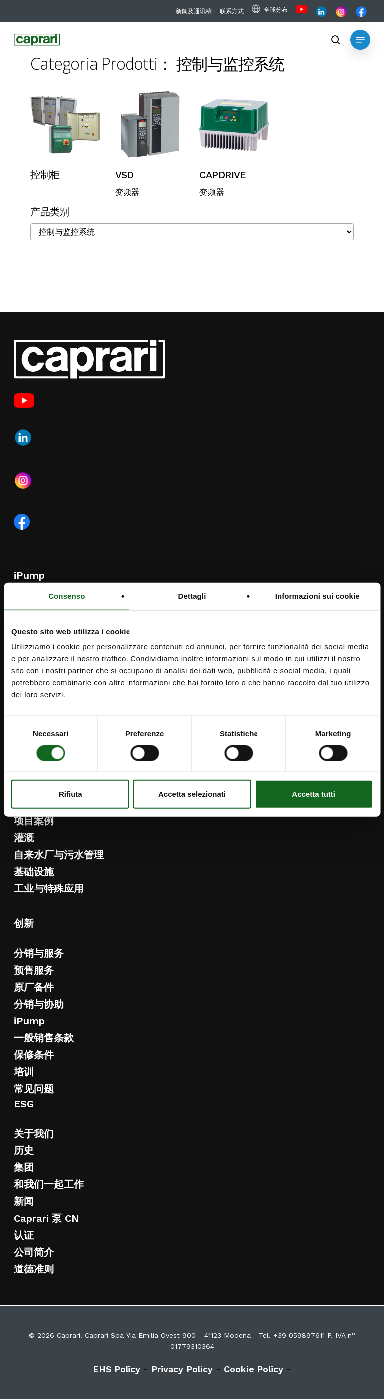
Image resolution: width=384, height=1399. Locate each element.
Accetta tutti (313, 794)
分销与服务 (39, 953)
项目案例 (34, 821)
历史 (24, 1150)
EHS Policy (116, 1369)
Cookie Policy (253, 1369)
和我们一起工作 (49, 1184)
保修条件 (34, 1055)
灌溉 (24, 838)
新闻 (24, 1201)
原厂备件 (34, 987)
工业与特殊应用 (49, 888)
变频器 (127, 192)
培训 (24, 1072)
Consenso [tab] (66, 595)
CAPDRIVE (222, 175)
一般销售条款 (44, 1038)
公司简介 (34, 1252)
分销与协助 (39, 1004)
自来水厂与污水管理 (59, 855)
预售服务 (34, 970)
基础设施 (34, 872)
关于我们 (34, 1134)
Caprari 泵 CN (46, 1218)
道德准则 (34, 1269)
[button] (360, 40)
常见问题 (34, 1089)
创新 (24, 923)
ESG (24, 1104)
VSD (124, 175)
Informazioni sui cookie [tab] (317, 595)
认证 (24, 1235)
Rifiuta (70, 794)
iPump (29, 575)
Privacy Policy (182, 1369)
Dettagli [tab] (192, 595)
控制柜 (44, 175)
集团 (24, 1167)
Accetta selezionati (192, 794)
